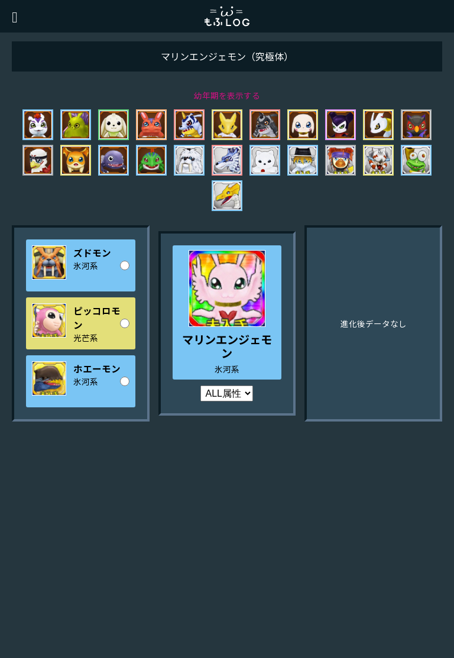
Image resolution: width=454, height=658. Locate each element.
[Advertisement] (227, 563)
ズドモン (92, 252)
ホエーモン (97, 368)
